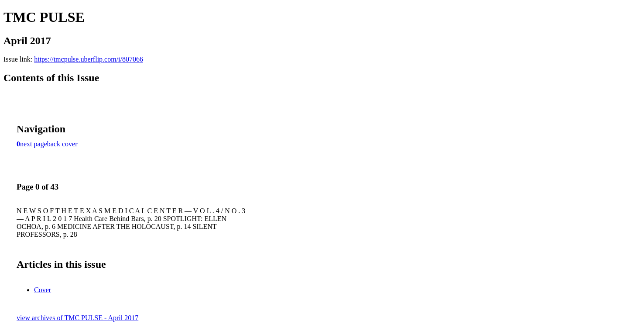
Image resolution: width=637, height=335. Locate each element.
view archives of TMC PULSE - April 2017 (77, 317)
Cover (42, 290)
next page (33, 144)
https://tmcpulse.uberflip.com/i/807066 (88, 59)
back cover (62, 144)
